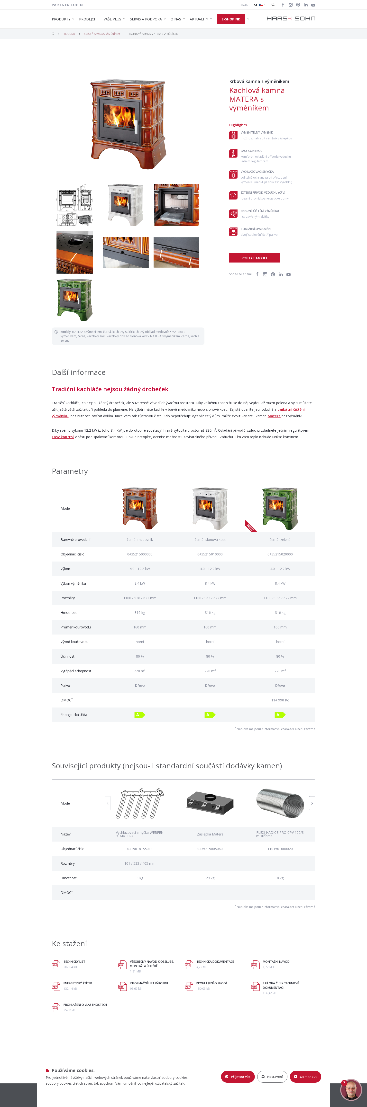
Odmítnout (305, 1076)
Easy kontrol (63, 437)
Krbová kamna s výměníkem (102, 34)
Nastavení (272, 1076)
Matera (274, 416)
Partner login (67, 4)
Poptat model (254, 258)
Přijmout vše (237, 1076)
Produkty (69, 34)
